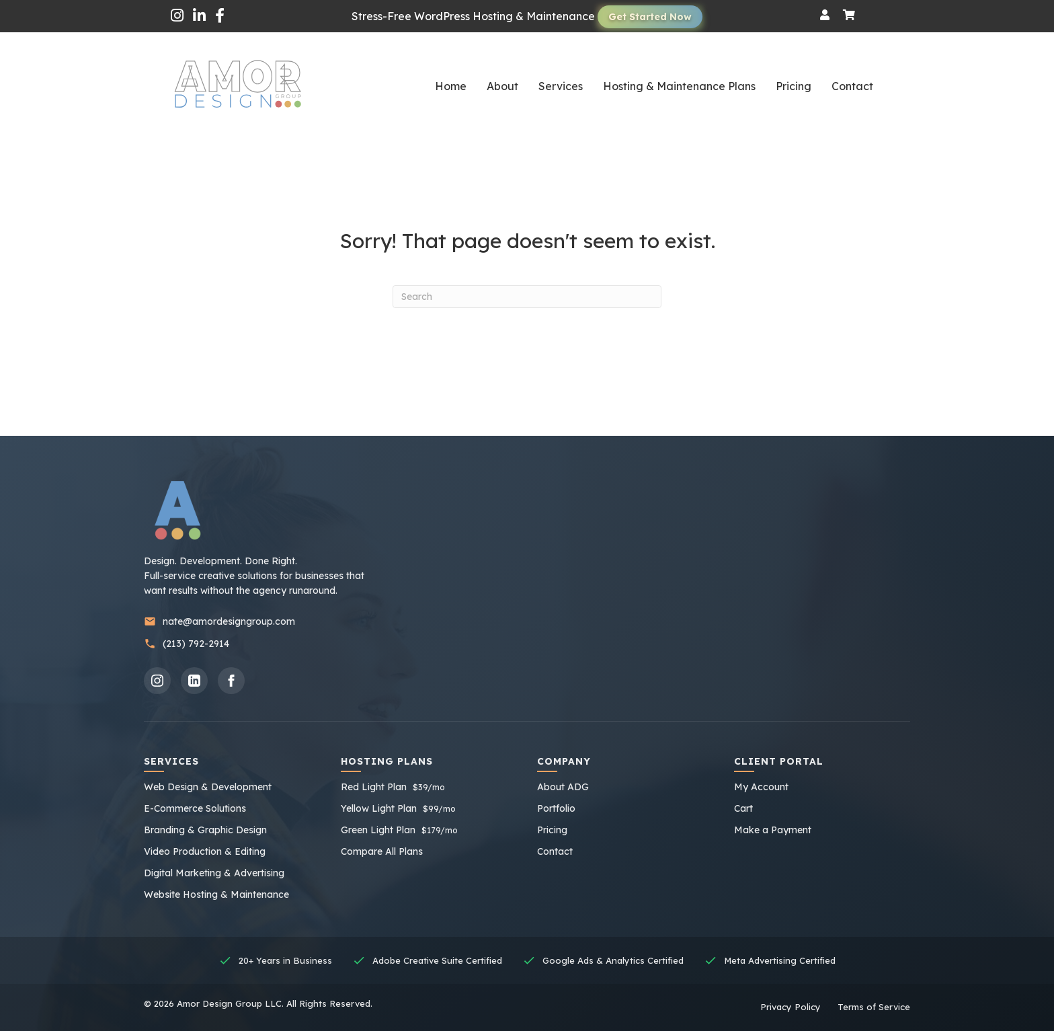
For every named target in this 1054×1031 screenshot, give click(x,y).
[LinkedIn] (194, 680)
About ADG (563, 787)
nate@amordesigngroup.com (219, 621)
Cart (743, 808)
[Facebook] (231, 680)
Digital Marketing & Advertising (214, 873)
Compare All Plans (382, 851)
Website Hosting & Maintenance (216, 894)
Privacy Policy (790, 1006)
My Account (761, 787)
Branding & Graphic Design (205, 830)
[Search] (527, 296)
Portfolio (556, 808)
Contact (555, 851)
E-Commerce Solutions (195, 808)
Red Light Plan (393, 787)
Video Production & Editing (205, 851)
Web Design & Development (208, 787)
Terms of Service (874, 1006)
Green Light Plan (399, 830)
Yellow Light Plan (398, 808)
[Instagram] (157, 680)
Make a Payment (772, 830)
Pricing (552, 830)
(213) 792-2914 (186, 644)
